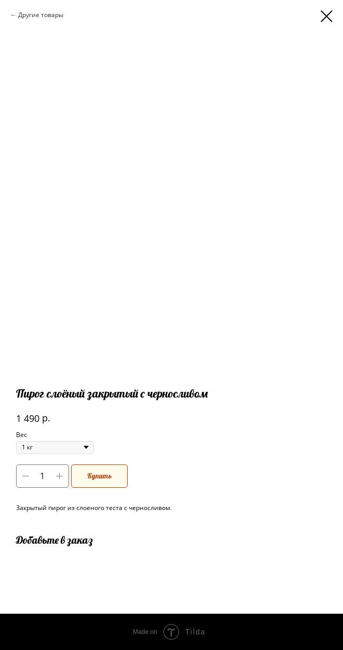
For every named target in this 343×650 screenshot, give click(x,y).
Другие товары (40, 14)
